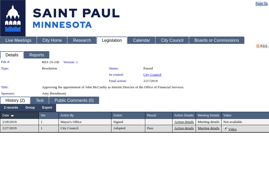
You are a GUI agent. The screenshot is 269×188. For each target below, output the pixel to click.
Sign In (261, 3)
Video (232, 129)
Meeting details (208, 122)
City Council (152, 75)
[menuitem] (11, 107)
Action (117, 115)
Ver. (43, 115)
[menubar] (28, 108)
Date (5, 115)
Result (151, 115)
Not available (232, 122)
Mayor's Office (71, 122)
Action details (184, 122)
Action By (67, 115)
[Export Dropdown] (47, 108)
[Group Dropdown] (30, 108)
